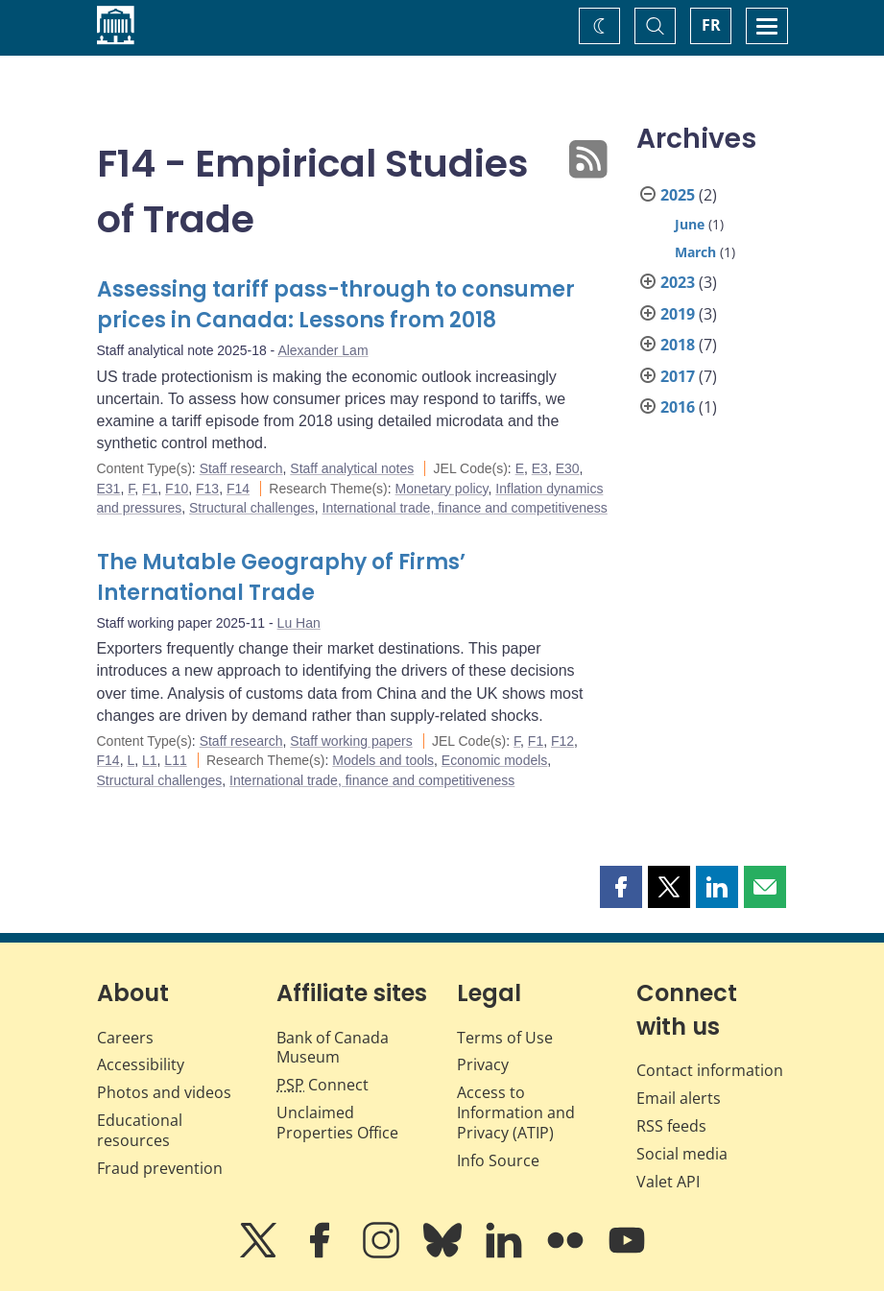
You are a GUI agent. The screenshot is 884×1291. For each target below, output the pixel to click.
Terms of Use (505, 1037)
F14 (238, 488)
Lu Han (299, 623)
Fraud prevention (160, 1168)
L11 (175, 760)
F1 (149, 488)
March (695, 252)
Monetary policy (442, 488)
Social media (682, 1153)
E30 (568, 468)
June (690, 224)
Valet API (668, 1181)
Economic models (495, 760)
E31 (109, 488)
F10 (176, 488)
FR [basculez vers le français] (711, 25)
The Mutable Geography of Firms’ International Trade (281, 577)
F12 (562, 741)
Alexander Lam (322, 350)
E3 (540, 468)
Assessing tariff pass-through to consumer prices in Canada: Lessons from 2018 (336, 305)
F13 (207, 488)
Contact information (709, 1070)
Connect (322, 1084)
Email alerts (678, 1098)
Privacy (483, 1064)
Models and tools (383, 760)
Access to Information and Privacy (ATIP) (516, 1112)
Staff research (241, 468)
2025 (677, 194)
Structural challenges (252, 507)
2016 (677, 407)
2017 (677, 376)
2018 (677, 344)
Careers (125, 1037)
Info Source (498, 1160)
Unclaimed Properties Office (337, 1122)
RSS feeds (671, 1125)
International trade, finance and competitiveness (465, 507)
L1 (149, 760)
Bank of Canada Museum (332, 1047)
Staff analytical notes (352, 468)
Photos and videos (164, 1092)
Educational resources (139, 1130)
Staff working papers (351, 741)
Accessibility (140, 1064)
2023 (677, 282)
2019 (677, 313)
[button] (621, 887)
